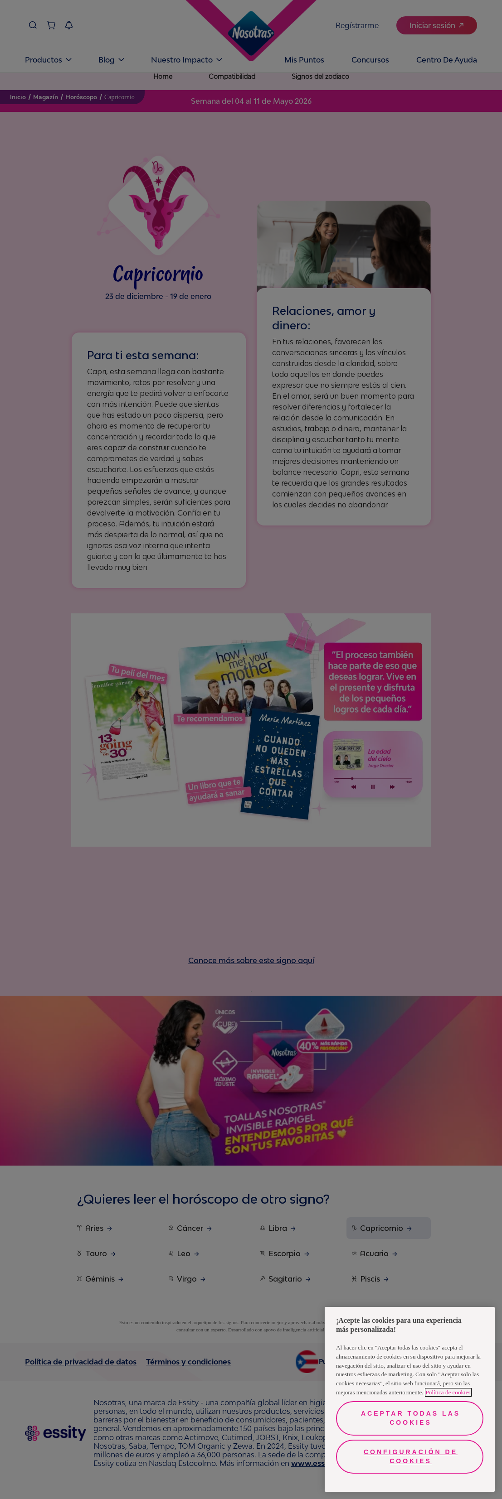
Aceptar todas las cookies (410, 1418)
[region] (410, 1399)
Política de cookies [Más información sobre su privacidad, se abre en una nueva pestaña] (448, 1392)
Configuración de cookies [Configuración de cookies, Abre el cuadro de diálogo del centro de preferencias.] (411, 1456)
